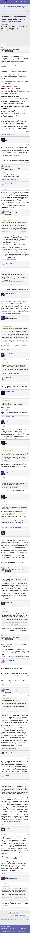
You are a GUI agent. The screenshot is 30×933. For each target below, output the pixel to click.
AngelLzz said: (5, 400)
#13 (28, 447)
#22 (28, 758)
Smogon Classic (5, 926)
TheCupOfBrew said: (7, 698)
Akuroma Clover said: (7, 784)
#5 (28, 217)
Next (16, 912)
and (8, 416)
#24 (28, 834)
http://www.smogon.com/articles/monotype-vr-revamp (15, 656)
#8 (28, 323)
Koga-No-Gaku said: (6, 326)
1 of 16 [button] (3, 44)
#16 (28, 537)
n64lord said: (5, 886)
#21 (28, 695)
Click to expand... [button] (15, 233)
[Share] (27, 54)
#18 (28, 608)
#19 (28, 641)
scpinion (4, 31)
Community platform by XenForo (13, 931)
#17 (28, 573)
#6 (28, 268)
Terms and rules (4, 928)
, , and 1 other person (12, 527)
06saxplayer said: (6, 220)
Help (18, 928)
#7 (28, 299)
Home (21, 928)
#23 (28, 781)
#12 (28, 426)
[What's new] (28, 1)
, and (8, 134)
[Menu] (2, 1)
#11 (28, 397)
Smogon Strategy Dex (14, 90)
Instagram (10, 12)
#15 (28, 501)
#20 (28, 666)
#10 (28, 383)
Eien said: (4, 362)
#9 (28, 359)
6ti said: (3, 480)
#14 (28, 477)
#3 (28, 172)
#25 (28, 883)
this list (13, 147)
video (10, 432)
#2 (28, 144)
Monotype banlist (7, 98)
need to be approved (18, 61)
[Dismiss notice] (27, 6)
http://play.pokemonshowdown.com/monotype (13, 244)
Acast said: (4, 272)
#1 (28, 53)
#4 (28, 189)
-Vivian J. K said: (6, 576)
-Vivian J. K (9, 644)
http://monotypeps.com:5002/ (8, 259)
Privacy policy (13, 928)
